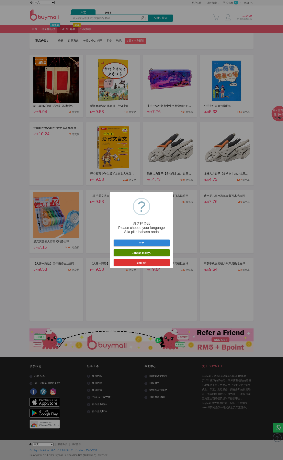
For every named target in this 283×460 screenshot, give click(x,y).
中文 (141, 243)
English (142, 262)
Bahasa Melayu (141, 252)
